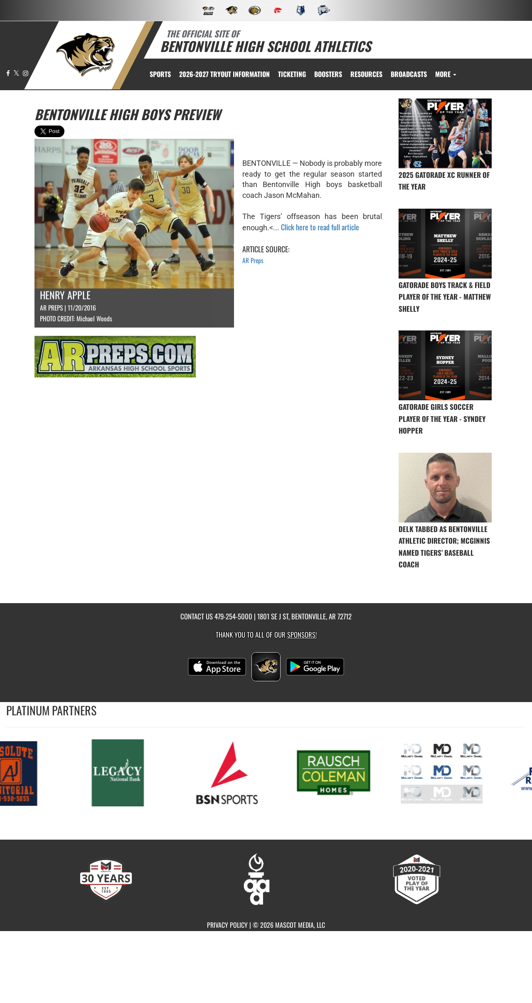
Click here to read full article (320, 227)
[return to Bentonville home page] (85, 55)
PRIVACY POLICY (227, 925)
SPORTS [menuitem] (160, 74)
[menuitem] (224, 74)
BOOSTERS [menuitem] (328, 74)
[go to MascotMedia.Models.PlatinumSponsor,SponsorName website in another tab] (119, 772)
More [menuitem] (445, 74)
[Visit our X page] (17, 73)
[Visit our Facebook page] (8, 73)
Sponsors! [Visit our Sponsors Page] (302, 634)
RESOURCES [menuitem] (366, 74)
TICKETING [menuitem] (292, 74)
